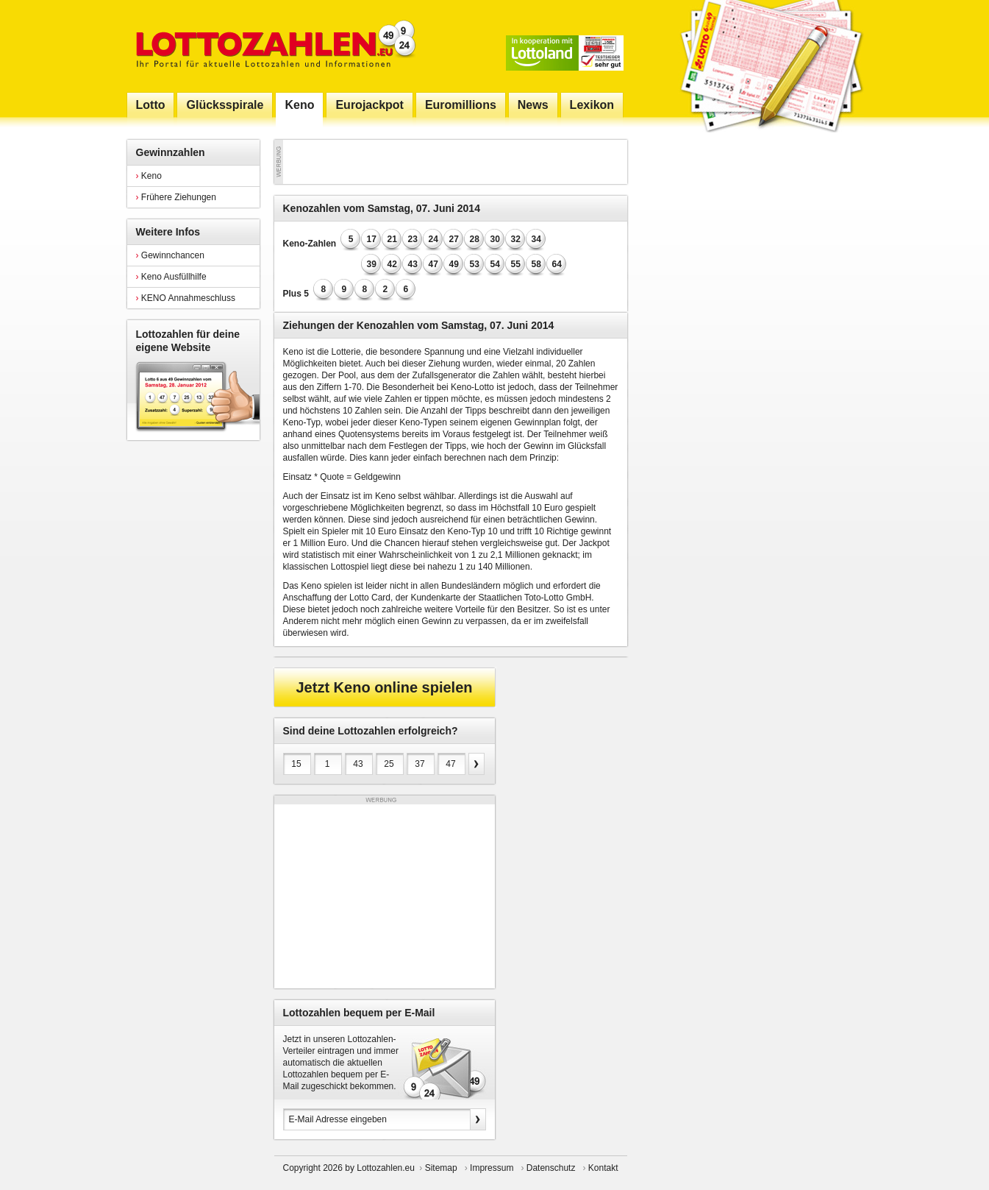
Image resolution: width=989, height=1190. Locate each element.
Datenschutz (551, 1168)
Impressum (491, 1168)
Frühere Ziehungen (176, 197)
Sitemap (441, 1168)
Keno (149, 176)
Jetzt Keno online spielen (384, 687)
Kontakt (603, 1168)
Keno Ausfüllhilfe (171, 277)
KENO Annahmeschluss (185, 298)
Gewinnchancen (170, 255)
